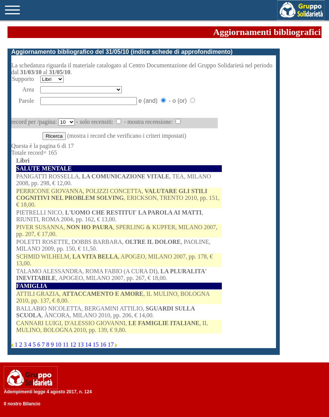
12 (73, 344)
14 (88, 344)
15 (96, 344)
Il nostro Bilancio (22, 403)
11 (66, 344)
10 (59, 344)
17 (111, 344)
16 (104, 344)
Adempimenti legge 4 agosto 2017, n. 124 (48, 391)
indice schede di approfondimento (181, 52)
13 (81, 344)
